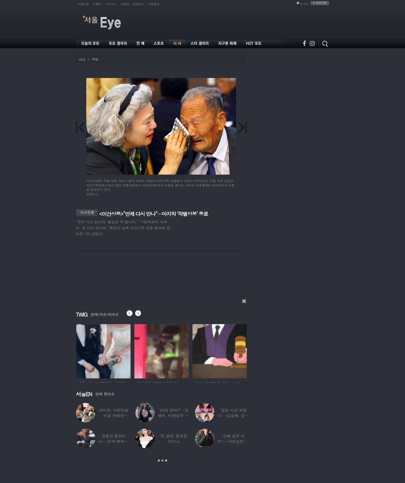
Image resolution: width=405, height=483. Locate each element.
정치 (95, 59)
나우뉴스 (111, 4)
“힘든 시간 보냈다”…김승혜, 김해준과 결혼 (232, 415)
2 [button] (162, 460)
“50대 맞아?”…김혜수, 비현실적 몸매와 (173, 415)
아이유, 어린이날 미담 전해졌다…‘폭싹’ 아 (113, 415)
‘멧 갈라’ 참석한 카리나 (173, 438)
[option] (114, 350)
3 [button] (166, 460)
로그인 (304, 4)
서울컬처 (153, 4)
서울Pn (97, 4)
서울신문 (83, 4)
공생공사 (138, 4)
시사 (82, 59)
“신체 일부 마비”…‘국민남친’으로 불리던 (232, 441)
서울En (124, 4)
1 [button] (159, 460)
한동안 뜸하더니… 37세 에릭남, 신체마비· (113, 441)
